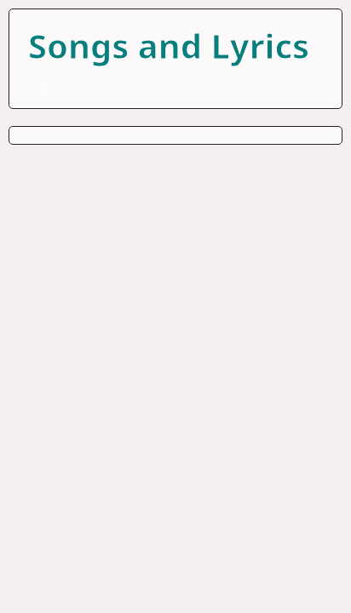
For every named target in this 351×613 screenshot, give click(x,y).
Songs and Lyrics (168, 45)
